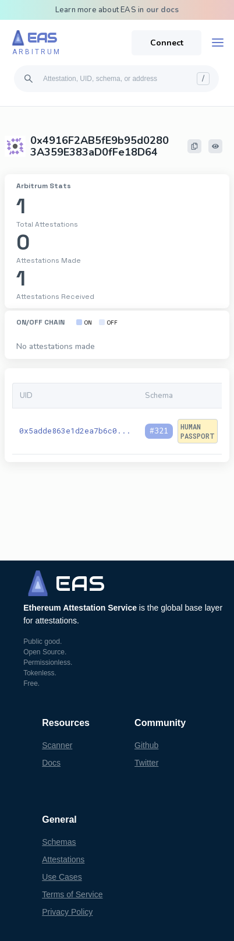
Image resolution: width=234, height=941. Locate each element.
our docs (162, 10)
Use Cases (61, 877)
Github (146, 745)
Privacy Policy (67, 912)
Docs (51, 762)
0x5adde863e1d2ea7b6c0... (75, 430)
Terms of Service (72, 894)
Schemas (59, 842)
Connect (166, 42)
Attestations (63, 859)
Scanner (57, 745)
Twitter (146, 762)
